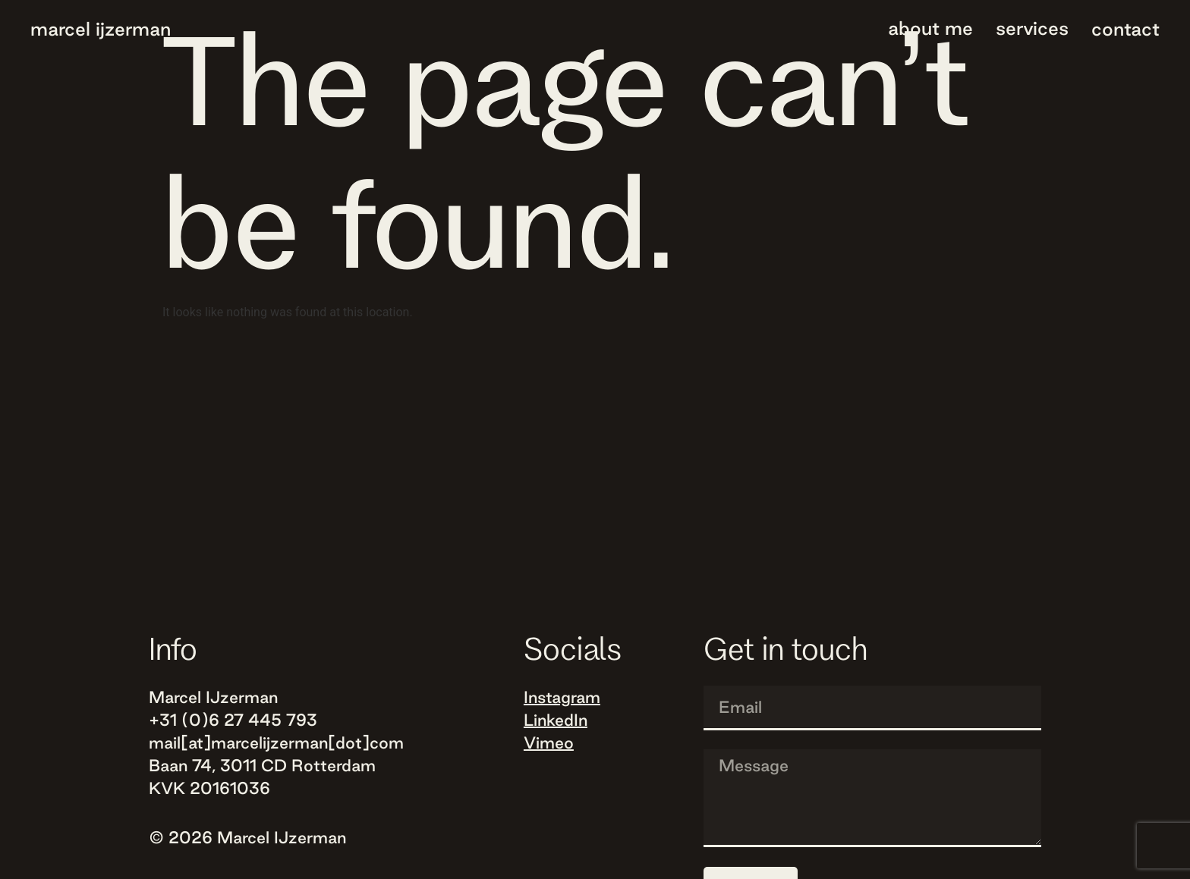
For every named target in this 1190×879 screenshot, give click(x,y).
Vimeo (549, 742)
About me (930, 28)
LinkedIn (555, 720)
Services (1032, 28)
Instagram (562, 697)
